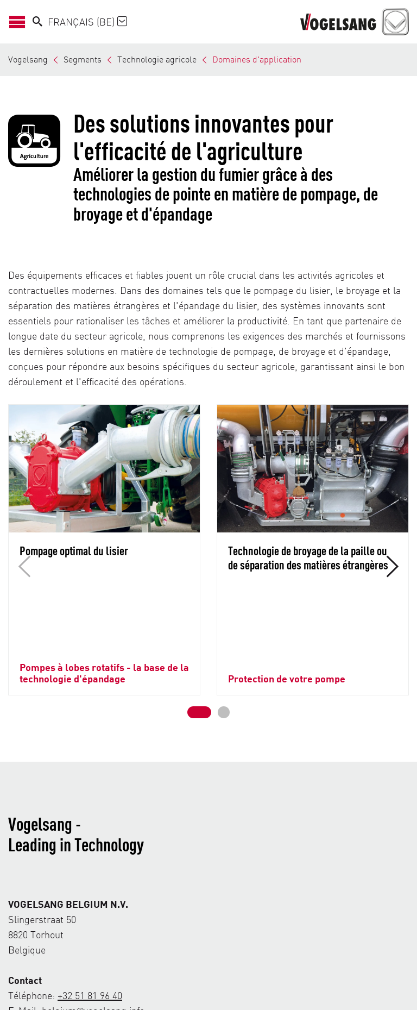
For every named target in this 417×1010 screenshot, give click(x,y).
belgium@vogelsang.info (93, 924)
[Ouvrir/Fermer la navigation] (20, 21)
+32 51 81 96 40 (90, 908)
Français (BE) (87, 21)
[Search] (37, 21)
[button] (199, 626)
